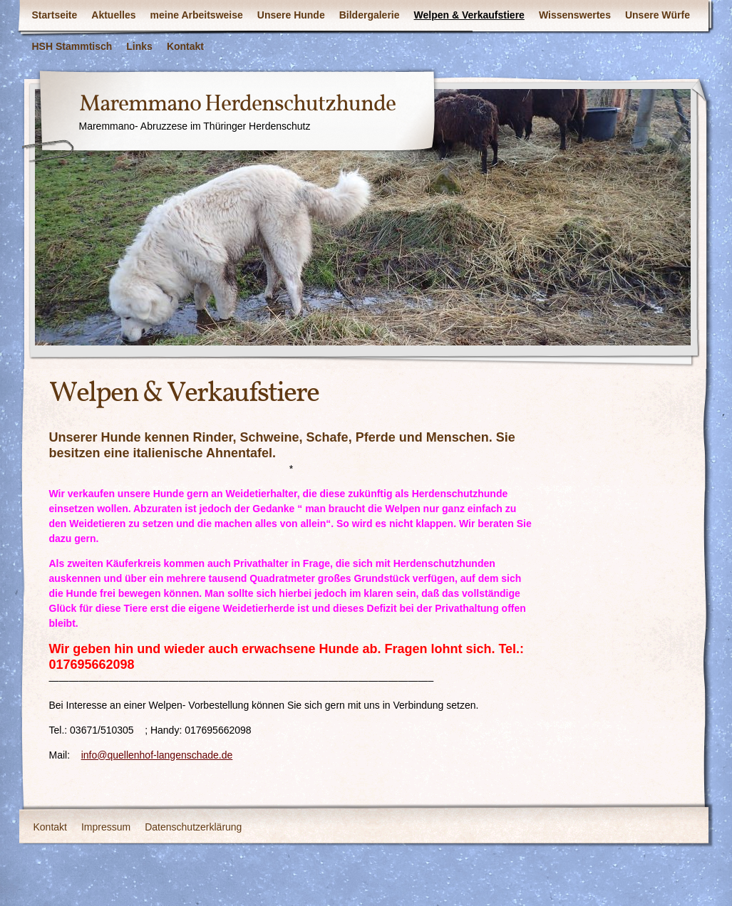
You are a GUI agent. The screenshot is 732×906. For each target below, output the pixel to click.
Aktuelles (113, 15)
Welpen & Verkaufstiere (469, 15)
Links (139, 46)
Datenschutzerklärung (193, 827)
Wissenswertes (575, 15)
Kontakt (185, 46)
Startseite (55, 15)
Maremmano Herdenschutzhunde (237, 104)
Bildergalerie (369, 15)
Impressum (105, 827)
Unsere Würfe (657, 15)
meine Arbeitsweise (196, 15)
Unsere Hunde (291, 15)
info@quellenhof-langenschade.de (157, 755)
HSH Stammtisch (72, 46)
